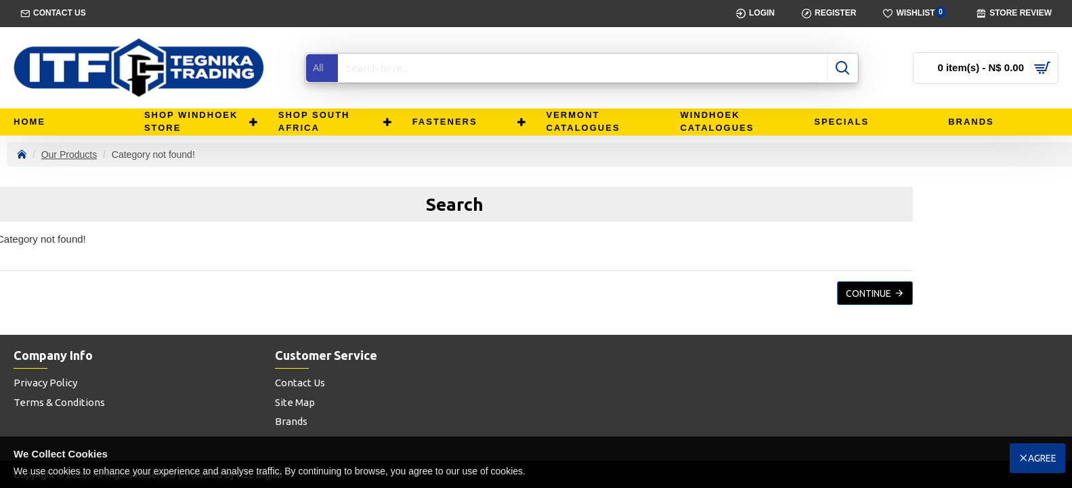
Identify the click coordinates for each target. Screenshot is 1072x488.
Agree (1042, 458)
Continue (868, 293)
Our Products (69, 154)
